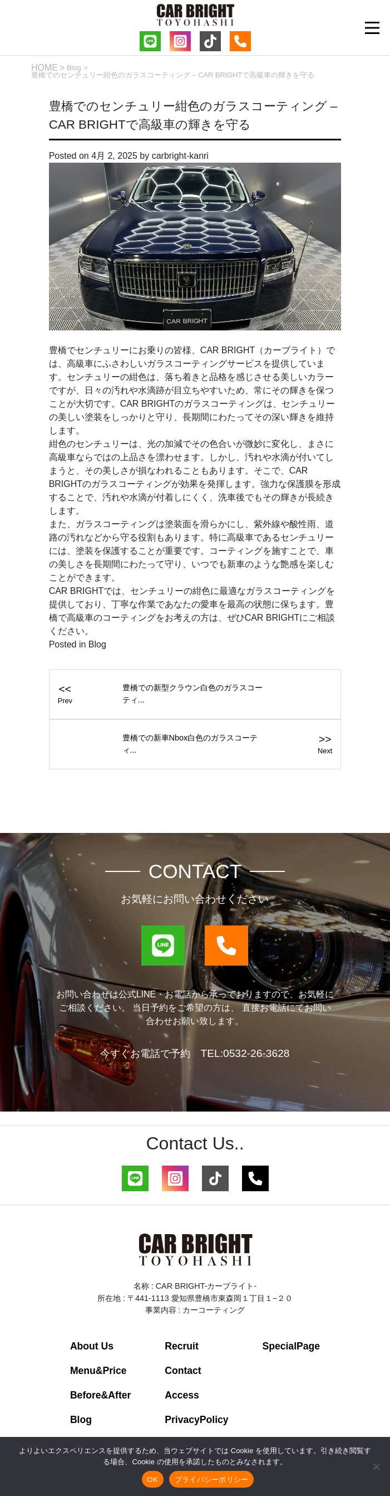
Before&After (100, 1395)
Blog (74, 68)
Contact (183, 1370)
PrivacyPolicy (196, 1419)
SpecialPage (291, 1346)
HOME (44, 67)
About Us (91, 1346)
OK (152, 1479)
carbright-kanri (180, 155)
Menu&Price (98, 1370)
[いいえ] (376, 1466)
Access (182, 1395)
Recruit (182, 1346)
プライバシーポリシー (212, 1479)
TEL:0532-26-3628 (244, 1053)
